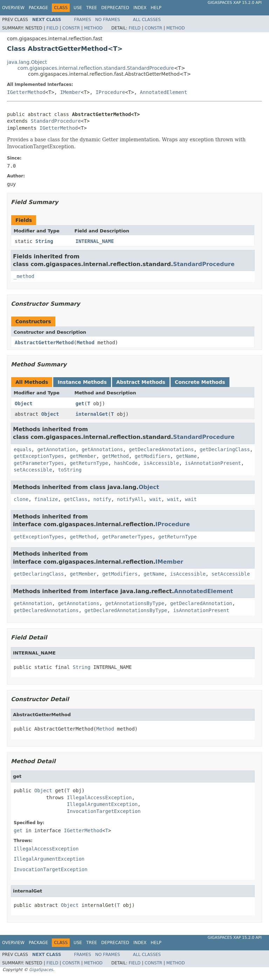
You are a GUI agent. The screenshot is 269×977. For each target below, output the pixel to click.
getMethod (115, 456)
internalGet (92, 414)
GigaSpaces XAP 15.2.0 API (235, 2)
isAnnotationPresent (213, 463)
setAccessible (33, 470)
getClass (75, 499)
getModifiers (152, 456)
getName (186, 456)
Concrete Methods (200, 382)
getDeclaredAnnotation (201, 603)
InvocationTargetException (104, 811)
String (44, 241)
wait (155, 499)
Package (38, 7)
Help (156, 7)
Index (140, 7)
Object (24, 403)
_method (24, 276)
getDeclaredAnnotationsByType (125, 610)
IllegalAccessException (99, 797)
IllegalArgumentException (102, 804)
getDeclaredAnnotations (161, 449)
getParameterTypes (39, 463)
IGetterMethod (26, 92)
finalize (46, 499)
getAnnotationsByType (134, 603)
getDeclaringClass (225, 449)
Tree (91, 7)
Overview (13, 7)
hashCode (126, 463)
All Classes (147, 19)
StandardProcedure (55, 121)
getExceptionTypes (39, 456)
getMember (83, 456)
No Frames (107, 19)
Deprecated (115, 7)
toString (69, 470)
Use (78, 7)
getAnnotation (56, 449)
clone (21, 499)
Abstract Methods (140, 382)
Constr (71, 28)
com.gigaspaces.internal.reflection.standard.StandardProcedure (96, 68)
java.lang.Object (27, 62)
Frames (82, 19)
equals (23, 449)
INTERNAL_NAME (95, 241)
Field (52, 28)
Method (93, 28)
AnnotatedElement (163, 92)
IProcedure (110, 92)
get (80, 403)
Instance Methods (81, 382)
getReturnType (89, 463)
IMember (70, 92)
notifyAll (130, 499)
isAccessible (161, 463)
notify (102, 499)
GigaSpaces (41, 969)
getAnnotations (102, 449)
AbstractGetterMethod (44, 342)
